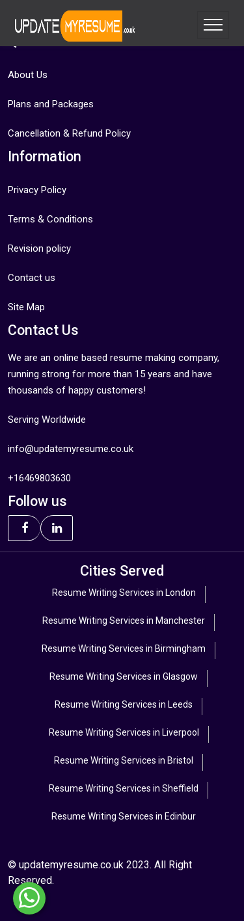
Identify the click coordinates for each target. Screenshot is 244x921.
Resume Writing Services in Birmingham (124, 648)
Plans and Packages (51, 104)
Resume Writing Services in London (124, 592)
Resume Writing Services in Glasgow (123, 676)
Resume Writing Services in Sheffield (123, 788)
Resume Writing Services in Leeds (124, 704)
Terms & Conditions (50, 219)
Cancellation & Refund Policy (69, 133)
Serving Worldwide (47, 419)
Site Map (26, 307)
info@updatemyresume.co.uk (70, 449)
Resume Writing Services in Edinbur (123, 816)
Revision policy (39, 248)
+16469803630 (39, 478)
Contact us (31, 278)
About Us (27, 75)
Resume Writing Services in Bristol (123, 760)
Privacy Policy (37, 190)
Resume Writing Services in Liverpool (124, 732)
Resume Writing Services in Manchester (123, 620)
